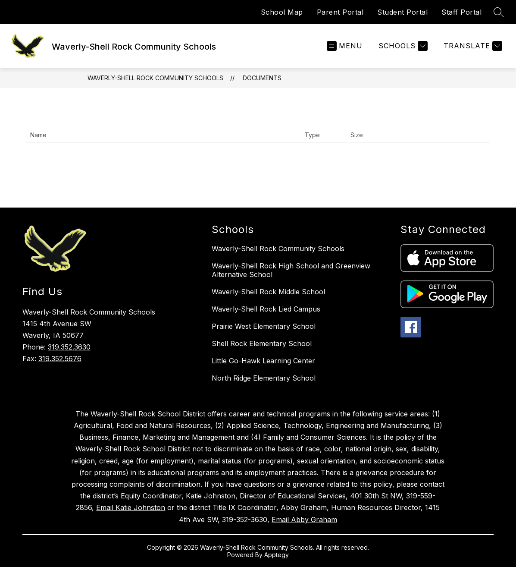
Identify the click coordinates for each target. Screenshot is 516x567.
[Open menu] (345, 46)
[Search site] (499, 12)
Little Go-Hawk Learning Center (263, 360)
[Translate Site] (471, 46)
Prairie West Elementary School (264, 326)
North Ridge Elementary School (264, 378)
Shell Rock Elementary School (262, 343)
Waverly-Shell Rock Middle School (268, 291)
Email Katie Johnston (130, 507)
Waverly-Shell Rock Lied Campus (266, 309)
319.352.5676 (59, 358)
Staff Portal (461, 12)
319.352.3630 (69, 347)
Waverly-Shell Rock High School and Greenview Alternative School (291, 270)
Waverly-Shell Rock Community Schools (155, 78)
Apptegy (276, 554)
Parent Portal (340, 12)
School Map (282, 12)
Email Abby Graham (304, 519)
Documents (262, 78)
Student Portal (402, 12)
